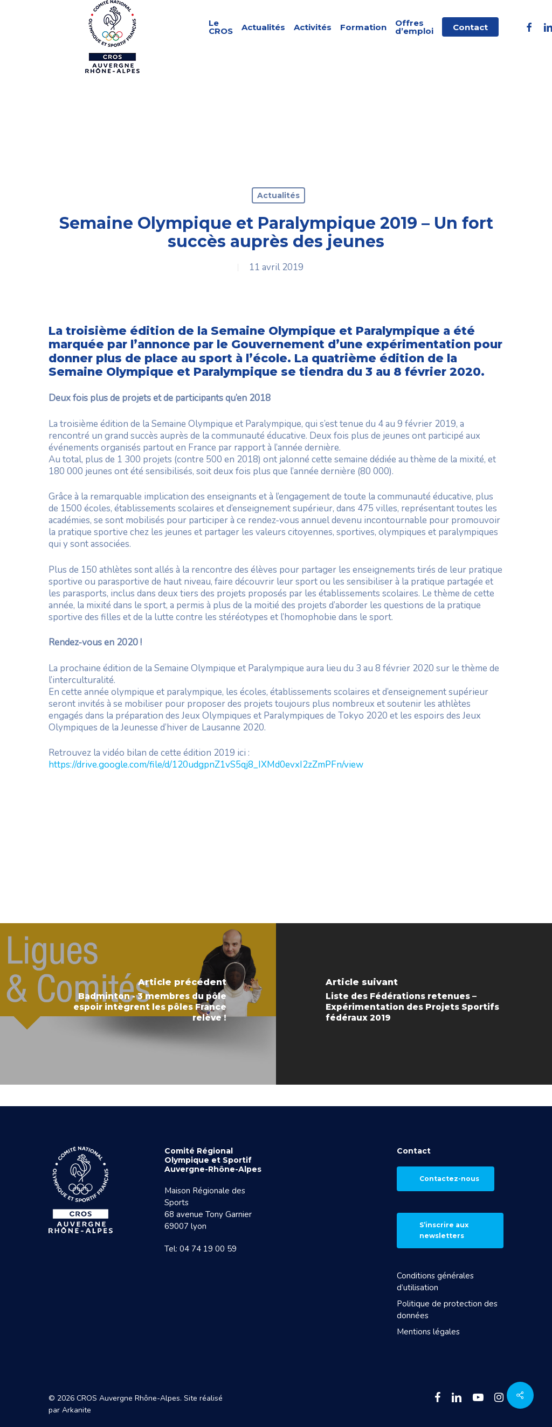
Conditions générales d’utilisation (435, 1281)
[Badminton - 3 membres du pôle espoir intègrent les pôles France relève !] (138, 1004)
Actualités (278, 195)
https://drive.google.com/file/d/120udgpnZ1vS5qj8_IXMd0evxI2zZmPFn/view (207, 764)
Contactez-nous (449, 1179)
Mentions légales (428, 1331)
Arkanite (76, 1410)
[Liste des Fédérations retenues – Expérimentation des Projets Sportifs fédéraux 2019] (414, 1004)
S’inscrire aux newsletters (443, 1230)
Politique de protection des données (447, 1309)
